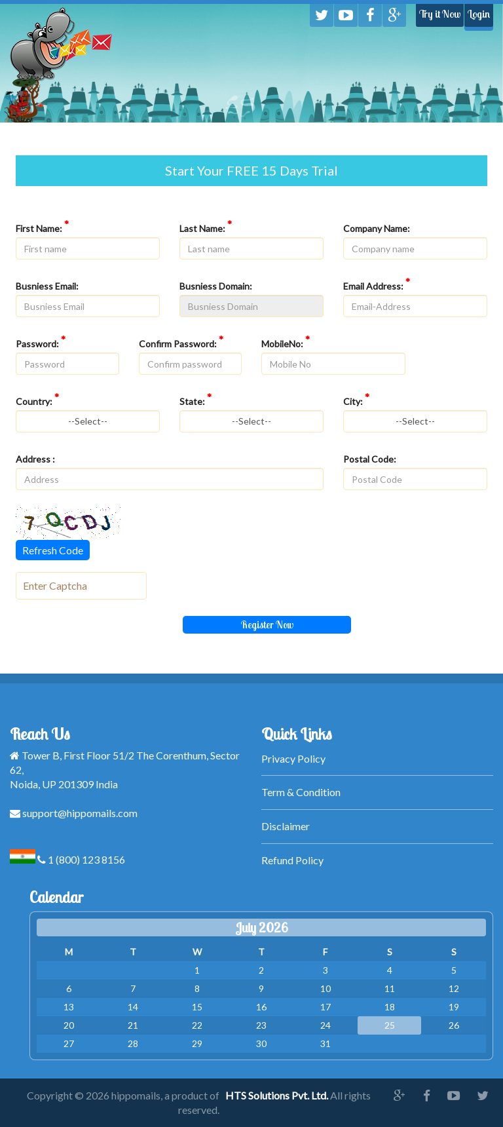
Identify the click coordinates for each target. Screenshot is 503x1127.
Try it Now (439, 13)
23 (261, 1025)
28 (133, 1043)
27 (69, 1043)
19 (454, 1006)
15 (197, 1006)
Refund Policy (292, 860)
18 (389, 1006)
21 (133, 1025)
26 (454, 1025)
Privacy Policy (293, 758)
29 (197, 1043)
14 (133, 1006)
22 (197, 1025)
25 (389, 1025)
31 (325, 1043)
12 (454, 988)
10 (325, 988)
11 (389, 988)
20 (69, 1025)
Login (479, 13)
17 (325, 1006)
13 (69, 1006)
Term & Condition (301, 792)
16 (261, 1006)
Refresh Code (52, 550)
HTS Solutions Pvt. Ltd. (276, 1095)
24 (325, 1025)
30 (261, 1043)
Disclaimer (285, 826)
